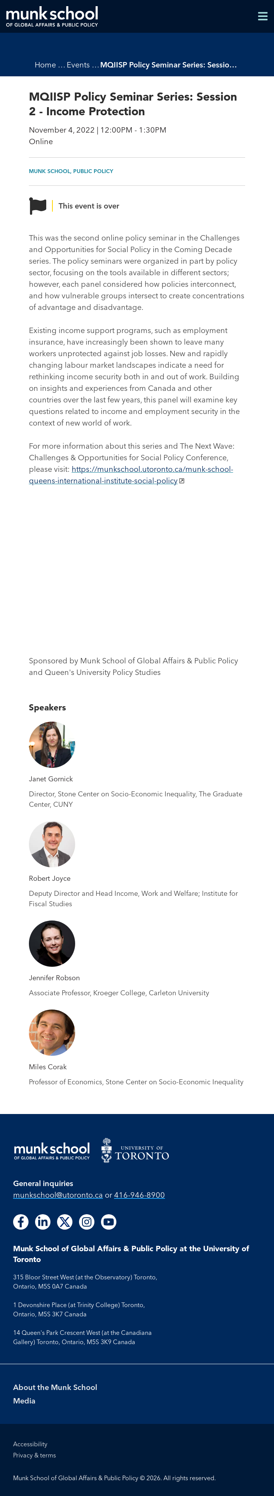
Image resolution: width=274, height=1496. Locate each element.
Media (24, 1400)
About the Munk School (55, 1387)
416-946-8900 (139, 1195)
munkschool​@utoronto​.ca (58, 1195)
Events (78, 64)
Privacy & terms (34, 1455)
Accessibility (30, 1444)
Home (45, 64)
